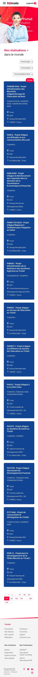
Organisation (8, 652)
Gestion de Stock (10, 655)
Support (22, 634)
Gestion (7, 650)
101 (12, 598)
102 (16, 598)
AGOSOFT (23, 650)
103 (21, 598)
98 (24, 594)
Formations (23, 632)
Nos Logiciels (9, 634)
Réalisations (8, 637)
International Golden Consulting (26, 653)
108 (30, 598)
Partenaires (24, 629)
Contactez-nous (25, 637)
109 (6, 602)
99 (29, 594)
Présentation (8, 629)
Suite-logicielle (9, 658)
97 (20, 594)
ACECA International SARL (26, 659)
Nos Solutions (9, 632)
